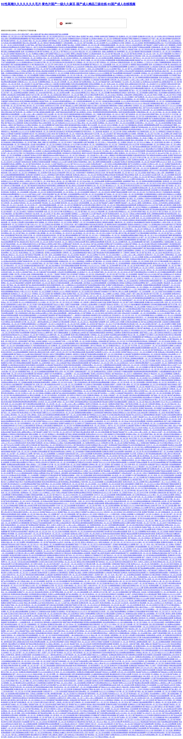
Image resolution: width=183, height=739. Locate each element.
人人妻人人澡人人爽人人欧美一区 (140, 80)
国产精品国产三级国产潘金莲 (51, 521)
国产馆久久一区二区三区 (141, 58)
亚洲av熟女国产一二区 (98, 164)
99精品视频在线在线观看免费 (126, 205)
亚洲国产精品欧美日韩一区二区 (20, 54)
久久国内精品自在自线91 (54, 103)
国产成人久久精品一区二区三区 (100, 508)
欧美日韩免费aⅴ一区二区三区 (132, 499)
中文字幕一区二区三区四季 (56, 358)
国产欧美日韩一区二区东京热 (22, 687)
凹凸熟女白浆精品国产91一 (94, 479)
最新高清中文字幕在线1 (130, 639)
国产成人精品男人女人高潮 (90, 380)
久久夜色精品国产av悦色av (80, 159)
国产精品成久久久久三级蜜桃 (67, 568)
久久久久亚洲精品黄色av (24, 62)
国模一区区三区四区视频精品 (87, 239)
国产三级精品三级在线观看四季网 (140, 702)
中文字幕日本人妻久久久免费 (118, 291)
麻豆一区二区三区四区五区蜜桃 (102, 58)
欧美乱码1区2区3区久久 (134, 185)
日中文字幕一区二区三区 (41, 536)
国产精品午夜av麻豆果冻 (81, 432)
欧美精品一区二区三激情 (21, 99)
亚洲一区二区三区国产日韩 (31, 304)
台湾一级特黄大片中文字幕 (98, 592)
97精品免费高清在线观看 (98, 441)
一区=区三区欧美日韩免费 (15, 45)
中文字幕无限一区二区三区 (87, 339)
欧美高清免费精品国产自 (20, 538)
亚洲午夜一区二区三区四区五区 (165, 231)
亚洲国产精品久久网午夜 (76, 663)
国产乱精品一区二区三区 (99, 220)
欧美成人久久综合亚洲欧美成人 (79, 166)
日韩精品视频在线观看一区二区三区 (112, 45)
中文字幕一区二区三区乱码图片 (109, 255)
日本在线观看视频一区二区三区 (145, 546)
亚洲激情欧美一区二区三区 (88, 140)
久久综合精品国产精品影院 (45, 315)
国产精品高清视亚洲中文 (27, 726)
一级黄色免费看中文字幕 (111, 466)
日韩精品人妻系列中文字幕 (38, 138)
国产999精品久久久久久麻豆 (151, 337)
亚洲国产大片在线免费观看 (17, 676)
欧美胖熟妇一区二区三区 (57, 142)
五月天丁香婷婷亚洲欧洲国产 (139, 363)
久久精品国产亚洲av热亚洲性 (63, 348)
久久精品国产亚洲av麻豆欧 (88, 449)
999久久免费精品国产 (64, 244)
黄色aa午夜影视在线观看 (9, 315)
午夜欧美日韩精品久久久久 (164, 607)
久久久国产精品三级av (72, 36)
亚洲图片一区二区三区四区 (60, 49)
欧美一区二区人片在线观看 (17, 218)
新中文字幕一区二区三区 (147, 157)
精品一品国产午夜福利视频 (70, 304)
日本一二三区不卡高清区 (140, 689)
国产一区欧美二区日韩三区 (151, 557)
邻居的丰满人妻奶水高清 (83, 134)
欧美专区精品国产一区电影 (108, 544)
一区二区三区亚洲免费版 (162, 123)
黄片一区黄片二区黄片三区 (57, 237)
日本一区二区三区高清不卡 (121, 64)
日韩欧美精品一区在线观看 (51, 639)
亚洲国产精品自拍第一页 (119, 201)
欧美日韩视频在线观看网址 (29, 101)
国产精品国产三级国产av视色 (154, 45)
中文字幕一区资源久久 (137, 454)
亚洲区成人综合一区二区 (37, 583)
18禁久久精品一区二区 (74, 698)
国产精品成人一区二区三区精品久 (56, 441)
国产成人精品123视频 (157, 49)
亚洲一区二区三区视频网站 (137, 531)
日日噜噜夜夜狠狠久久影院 (152, 194)
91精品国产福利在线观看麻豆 (154, 525)
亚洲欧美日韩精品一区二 (13, 90)
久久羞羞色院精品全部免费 (99, 674)
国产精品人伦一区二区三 (27, 330)
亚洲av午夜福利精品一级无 (82, 162)
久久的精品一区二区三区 (76, 397)
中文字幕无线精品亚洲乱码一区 (21, 564)
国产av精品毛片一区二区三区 (140, 350)
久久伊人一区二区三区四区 (111, 352)
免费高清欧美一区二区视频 (165, 60)
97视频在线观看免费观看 (92, 451)
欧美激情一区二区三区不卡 (154, 406)
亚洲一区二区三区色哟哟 (97, 41)
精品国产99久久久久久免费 (113, 430)
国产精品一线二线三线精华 (16, 285)
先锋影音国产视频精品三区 (109, 36)
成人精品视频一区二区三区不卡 (127, 157)
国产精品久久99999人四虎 (157, 177)
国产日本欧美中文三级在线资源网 (27, 300)
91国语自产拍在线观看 (35, 211)
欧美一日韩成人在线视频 (124, 514)
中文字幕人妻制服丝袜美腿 (52, 693)
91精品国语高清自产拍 (140, 155)
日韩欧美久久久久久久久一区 (74, 229)
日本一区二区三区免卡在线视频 (59, 531)
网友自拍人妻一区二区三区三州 (121, 419)
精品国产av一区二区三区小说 (145, 60)
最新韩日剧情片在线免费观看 (117, 224)
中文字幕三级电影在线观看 (41, 112)
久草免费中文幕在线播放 (25, 222)
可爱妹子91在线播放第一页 (103, 389)
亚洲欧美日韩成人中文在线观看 (127, 188)
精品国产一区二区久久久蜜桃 (131, 203)
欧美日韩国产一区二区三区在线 (50, 579)
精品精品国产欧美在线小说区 (150, 722)
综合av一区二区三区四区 (70, 255)
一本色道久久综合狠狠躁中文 (15, 518)
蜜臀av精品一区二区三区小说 (114, 516)
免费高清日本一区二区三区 (102, 90)
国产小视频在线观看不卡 (119, 209)
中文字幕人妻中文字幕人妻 (120, 233)
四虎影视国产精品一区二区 (69, 711)
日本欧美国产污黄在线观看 (54, 458)
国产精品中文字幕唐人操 (73, 456)
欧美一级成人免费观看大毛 (107, 51)
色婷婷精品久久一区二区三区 (91, 151)
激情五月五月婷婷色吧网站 (133, 397)
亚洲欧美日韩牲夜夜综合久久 (167, 490)
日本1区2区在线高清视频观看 (27, 562)
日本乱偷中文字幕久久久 (48, 529)
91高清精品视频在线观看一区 (74, 443)
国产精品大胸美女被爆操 (66, 90)
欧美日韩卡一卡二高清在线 (93, 131)
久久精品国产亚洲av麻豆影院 (139, 209)
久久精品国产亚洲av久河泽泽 (32, 155)
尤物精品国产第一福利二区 (123, 58)
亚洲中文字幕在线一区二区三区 (97, 404)
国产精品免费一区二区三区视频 (40, 149)
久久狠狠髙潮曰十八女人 (11, 71)
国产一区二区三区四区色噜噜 (76, 415)
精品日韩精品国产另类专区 (39, 354)
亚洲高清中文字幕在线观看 (79, 345)
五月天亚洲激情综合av (146, 399)
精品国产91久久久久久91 (137, 356)
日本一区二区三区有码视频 (63, 201)
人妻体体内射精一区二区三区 (57, 696)
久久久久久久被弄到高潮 (111, 56)
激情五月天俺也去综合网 (76, 242)
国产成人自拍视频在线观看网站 (154, 121)
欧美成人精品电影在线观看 (45, 71)
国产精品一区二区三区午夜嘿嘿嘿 (52, 183)
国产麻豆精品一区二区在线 (102, 261)
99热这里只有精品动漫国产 (159, 244)
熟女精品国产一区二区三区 (81, 659)
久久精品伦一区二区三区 (160, 514)
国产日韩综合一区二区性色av (107, 62)
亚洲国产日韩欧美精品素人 (115, 285)
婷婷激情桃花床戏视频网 (143, 298)
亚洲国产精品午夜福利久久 (92, 473)
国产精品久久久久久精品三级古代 (110, 687)
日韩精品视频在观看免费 (141, 190)
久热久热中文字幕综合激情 (12, 512)
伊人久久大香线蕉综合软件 (28, 302)
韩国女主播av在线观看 (100, 728)
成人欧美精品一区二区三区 (82, 233)
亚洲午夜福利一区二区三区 (41, 283)
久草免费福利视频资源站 (119, 149)
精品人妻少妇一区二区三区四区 (68, 449)
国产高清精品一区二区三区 (150, 311)
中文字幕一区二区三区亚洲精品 (55, 257)
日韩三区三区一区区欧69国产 (76, 172)
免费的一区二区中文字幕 (79, 601)
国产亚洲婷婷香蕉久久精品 (12, 304)
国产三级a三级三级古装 (141, 294)
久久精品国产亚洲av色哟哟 (117, 477)
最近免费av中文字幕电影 (154, 149)
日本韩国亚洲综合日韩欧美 (18, 56)
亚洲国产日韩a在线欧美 (90, 670)
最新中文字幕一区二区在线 (156, 438)
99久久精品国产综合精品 (26, 633)
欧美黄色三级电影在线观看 (170, 203)
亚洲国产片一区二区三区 (25, 592)
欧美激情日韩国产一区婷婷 (56, 278)
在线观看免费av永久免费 (83, 227)
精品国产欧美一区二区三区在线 (105, 218)
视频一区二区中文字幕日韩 (164, 521)
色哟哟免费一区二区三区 (40, 246)
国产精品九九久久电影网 (54, 317)
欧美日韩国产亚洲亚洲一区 (36, 443)
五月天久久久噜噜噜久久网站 (171, 386)
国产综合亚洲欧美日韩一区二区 (161, 330)
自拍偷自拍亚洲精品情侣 (99, 166)
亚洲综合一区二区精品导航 (81, 58)
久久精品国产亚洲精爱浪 (131, 354)
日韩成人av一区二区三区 (62, 549)
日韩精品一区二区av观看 (169, 257)
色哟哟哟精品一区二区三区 (82, 391)
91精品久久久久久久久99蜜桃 (99, 73)
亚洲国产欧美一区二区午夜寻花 (127, 408)
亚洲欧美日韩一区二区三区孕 (89, 603)
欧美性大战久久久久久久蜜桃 (21, 246)
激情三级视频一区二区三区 (164, 317)
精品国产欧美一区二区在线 (48, 101)
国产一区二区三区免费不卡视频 (165, 324)
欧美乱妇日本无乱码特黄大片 (65, 62)
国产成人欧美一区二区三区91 (152, 252)
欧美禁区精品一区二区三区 (103, 523)
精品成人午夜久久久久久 (84, 147)
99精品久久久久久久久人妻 (129, 183)
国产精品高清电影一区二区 (12, 244)
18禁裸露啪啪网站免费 (151, 125)
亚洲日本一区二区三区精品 (49, 281)
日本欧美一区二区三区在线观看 (120, 326)
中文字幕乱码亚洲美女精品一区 (90, 428)
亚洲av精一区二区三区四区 (151, 86)
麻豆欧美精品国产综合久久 (118, 227)
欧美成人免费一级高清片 (169, 198)
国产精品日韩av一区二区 (46, 445)
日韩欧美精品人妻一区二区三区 (147, 112)
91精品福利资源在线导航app (18, 566)
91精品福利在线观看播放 (150, 637)
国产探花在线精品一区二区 (156, 728)
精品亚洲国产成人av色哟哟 (147, 289)
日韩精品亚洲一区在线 (27, 144)
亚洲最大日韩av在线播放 (47, 75)
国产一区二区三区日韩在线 (70, 289)
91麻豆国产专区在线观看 (48, 272)
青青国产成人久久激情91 (77, 704)
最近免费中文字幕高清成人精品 (14, 287)
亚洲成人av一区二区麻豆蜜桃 (153, 229)
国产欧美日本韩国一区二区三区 (141, 54)
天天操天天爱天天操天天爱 (87, 71)
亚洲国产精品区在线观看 (94, 108)
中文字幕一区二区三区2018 (124, 339)
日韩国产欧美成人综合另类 (158, 479)
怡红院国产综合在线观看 (117, 728)
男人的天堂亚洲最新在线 (136, 445)
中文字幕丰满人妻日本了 (154, 192)
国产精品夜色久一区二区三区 (71, 151)
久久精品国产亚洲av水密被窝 (98, 246)
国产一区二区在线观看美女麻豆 (50, 60)
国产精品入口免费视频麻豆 (114, 103)
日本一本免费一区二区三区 (110, 709)
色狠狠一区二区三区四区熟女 (16, 77)
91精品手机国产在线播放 (83, 259)
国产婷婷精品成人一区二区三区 (162, 350)
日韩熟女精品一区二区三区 (10, 324)
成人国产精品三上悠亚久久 (42, 84)
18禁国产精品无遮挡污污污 (130, 237)
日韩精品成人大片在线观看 (51, 179)
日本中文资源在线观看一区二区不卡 (35, 118)
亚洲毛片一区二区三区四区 (63, 222)
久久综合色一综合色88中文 (130, 603)
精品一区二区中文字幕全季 (38, 56)
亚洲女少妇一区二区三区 (130, 365)
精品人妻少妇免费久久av (32, 603)
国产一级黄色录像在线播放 (169, 637)
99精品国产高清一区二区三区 (80, 642)
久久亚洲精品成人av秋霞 (77, 332)
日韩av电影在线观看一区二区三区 (71, 618)
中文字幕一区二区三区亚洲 (95, 121)
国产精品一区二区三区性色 (36, 447)
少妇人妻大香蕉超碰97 (156, 624)
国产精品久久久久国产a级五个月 (154, 706)
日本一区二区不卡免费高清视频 (131, 590)
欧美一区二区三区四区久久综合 (37, 503)
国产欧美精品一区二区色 (107, 449)
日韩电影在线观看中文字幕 (121, 159)
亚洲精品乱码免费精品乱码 (10, 47)
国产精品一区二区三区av (30, 529)
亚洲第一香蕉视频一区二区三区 (142, 134)
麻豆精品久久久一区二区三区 (115, 185)
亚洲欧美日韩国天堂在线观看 (68, 311)
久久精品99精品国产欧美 (25, 438)
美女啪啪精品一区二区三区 (79, 41)
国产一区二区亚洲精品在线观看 (17, 92)
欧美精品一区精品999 (124, 95)
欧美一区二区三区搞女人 (98, 425)
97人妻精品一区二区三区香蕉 (139, 201)
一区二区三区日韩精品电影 (153, 358)
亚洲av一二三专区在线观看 (104, 47)
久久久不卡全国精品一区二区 (88, 568)
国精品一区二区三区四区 (38, 237)
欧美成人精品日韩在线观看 (164, 319)
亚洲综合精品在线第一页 (62, 218)
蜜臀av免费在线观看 (99, 391)
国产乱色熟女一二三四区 (106, 393)
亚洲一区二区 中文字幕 (138, 488)
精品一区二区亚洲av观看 (95, 181)
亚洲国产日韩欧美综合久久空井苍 (115, 735)
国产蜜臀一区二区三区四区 (81, 341)
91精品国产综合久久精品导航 (158, 464)
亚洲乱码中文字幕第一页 (57, 118)
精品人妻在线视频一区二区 (140, 140)
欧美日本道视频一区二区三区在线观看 (40, 218)
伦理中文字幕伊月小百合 (78, 395)
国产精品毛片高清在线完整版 (108, 77)
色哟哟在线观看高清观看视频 (148, 77)
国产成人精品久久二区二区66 (86, 514)
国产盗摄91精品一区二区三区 (80, 207)
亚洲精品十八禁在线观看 (56, 434)
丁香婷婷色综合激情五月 (19, 698)
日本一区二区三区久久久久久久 (127, 542)
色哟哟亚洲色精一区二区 (96, 376)
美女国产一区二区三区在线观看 (45, 570)
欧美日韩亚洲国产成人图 (51, 194)
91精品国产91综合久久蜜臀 (39, 332)
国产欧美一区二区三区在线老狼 (36, 73)
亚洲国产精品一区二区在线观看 (128, 726)
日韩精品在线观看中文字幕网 (48, 399)
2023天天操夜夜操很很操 (72, 114)
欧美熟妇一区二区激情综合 (28, 110)
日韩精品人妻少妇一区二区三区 (146, 652)
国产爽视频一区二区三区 (91, 313)
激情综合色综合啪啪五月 (156, 326)
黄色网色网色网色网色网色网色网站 (105, 112)
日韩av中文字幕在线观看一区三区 (15, 185)
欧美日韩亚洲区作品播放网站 (116, 198)
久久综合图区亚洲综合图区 (113, 482)
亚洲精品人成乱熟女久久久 (30, 469)
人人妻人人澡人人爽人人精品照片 (32, 114)
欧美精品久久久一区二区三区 (118, 693)
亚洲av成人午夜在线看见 (166, 352)
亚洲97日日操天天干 (162, 105)
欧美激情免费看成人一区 (66, 101)
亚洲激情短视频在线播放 (83, 412)
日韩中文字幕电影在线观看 (28, 356)
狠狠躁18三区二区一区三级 (89, 518)
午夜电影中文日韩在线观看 (66, 147)
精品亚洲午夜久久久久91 (171, 252)
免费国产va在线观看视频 (164, 497)
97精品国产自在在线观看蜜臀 (159, 696)
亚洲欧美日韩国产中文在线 (34, 196)
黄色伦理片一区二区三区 (42, 170)
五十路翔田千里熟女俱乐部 (167, 84)
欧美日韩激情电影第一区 (155, 246)
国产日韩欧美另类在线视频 (106, 715)
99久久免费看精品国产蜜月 (61, 326)
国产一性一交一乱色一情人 (145, 544)
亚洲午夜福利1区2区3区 (40, 129)
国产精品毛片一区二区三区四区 (130, 86)
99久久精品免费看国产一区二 (155, 482)
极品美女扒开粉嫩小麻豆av (51, 231)
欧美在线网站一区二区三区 (103, 501)
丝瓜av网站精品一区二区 (24, 198)
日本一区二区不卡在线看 (74, 99)
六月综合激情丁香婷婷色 (70, 408)
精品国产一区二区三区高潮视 (48, 339)
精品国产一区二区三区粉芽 (145, 700)
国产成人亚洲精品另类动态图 (151, 322)
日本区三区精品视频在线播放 (117, 164)
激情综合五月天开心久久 (107, 127)
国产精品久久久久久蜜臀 (134, 121)
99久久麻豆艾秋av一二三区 (144, 607)
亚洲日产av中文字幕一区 (34, 95)
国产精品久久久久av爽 (21, 354)
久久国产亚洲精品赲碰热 (11, 361)
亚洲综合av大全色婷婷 (150, 82)
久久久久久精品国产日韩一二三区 (59, 341)
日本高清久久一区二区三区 (31, 259)
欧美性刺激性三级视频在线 (56, 185)
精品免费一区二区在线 (105, 211)
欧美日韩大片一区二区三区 (150, 369)
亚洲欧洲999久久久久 (92, 443)
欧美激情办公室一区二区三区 (95, 185)
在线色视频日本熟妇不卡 (24, 345)
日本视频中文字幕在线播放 (99, 49)
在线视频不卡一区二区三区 (159, 540)
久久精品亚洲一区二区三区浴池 (17, 583)
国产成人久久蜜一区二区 (124, 449)
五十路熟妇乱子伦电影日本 (165, 131)
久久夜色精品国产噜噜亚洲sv (107, 105)
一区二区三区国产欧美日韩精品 (74, 108)
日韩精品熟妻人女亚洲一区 (171, 278)
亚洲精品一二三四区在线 (79, 214)
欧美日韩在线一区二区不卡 (13, 607)
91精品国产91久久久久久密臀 (125, 179)
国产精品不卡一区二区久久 (61, 495)
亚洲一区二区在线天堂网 (125, 685)
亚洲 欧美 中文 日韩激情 (37, 566)
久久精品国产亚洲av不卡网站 (136, 425)
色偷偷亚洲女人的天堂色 (112, 257)
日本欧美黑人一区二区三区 (144, 123)
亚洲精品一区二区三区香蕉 (50, 657)
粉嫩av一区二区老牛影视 (156, 138)
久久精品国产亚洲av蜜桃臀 (100, 80)
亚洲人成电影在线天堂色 (133, 84)
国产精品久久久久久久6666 (130, 505)
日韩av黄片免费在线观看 (95, 503)
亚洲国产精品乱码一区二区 (116, 302)
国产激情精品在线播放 (66, 475)
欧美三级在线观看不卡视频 (126, 127)
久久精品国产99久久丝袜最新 (169, 456)
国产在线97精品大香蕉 (60, 125)
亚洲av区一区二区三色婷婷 (118, 246)
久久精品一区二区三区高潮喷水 (31, 490)
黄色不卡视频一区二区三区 (90, 60)
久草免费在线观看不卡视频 (121, 276)
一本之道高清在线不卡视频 (25, 369)
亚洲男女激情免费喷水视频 (23, 549)
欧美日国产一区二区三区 (32, 534)
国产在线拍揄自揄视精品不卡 (21, 64)
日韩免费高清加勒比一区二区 (35, 542)
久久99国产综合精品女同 (89, 458)
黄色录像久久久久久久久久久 (90, 265)
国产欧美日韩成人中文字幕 (26, 412)
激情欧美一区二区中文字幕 (30, 361)
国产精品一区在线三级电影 (38, 341)
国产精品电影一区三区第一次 (146, 239)
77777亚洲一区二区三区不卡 (147, 153)
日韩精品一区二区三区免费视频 (145, 250)
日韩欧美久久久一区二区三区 (27, 82)
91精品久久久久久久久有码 (171, 594)
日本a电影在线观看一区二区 (58, 590)
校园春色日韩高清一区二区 (131, 460)
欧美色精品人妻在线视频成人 (71, 482)
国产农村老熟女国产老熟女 (137, 227)
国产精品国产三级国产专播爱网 (122, 190)
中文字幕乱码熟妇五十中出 (14, 358)
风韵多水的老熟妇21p (150, 410)
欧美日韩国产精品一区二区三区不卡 (158, 114)
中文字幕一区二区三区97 (157, 523)
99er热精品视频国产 (107, 179)
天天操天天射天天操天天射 (47, 562)
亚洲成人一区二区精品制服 (113, 706)
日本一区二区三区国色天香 (144, 324)
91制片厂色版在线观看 (120, 90)
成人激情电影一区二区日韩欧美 (81, 583)
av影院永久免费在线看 (142, 458)
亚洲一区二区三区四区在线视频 (11, 309)
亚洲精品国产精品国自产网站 (122, 38)
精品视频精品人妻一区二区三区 (128, 436)
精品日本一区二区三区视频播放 (161, 374)
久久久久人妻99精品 (47, 175)
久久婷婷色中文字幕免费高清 (58, 572)
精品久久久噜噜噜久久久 (158, 315)
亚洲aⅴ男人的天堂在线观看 (69, 486)
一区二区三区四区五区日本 (151, 626)
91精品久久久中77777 (154, 307)
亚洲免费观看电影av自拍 (107, 685)
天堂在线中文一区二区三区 (161, 51)
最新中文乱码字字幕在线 (90, 153)
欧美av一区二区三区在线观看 (79, 192)
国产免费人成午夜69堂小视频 (166, 205)
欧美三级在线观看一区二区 (26, 268)
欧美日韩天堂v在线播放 (81, 64)
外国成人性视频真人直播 (47, 393)
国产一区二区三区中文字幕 (12, 153)
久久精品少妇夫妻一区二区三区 (17, 572)
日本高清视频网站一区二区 (163, 719)
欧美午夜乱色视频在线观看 (80, 335)
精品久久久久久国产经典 (130, 681)
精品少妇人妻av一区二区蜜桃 (66, 319)
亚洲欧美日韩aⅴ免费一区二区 (58, 624)
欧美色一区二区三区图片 (164, 361)
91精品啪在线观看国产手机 (118, 629)
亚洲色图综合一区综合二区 (112, 108)
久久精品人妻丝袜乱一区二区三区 (14, 415)
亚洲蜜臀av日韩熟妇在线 (164, 110)
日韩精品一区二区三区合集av (68, 127)
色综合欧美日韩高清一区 (97, 224)
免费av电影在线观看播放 (106, 298)
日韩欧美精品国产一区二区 (84, 371)
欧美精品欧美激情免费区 (41, 382)
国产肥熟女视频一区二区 (60, 592)
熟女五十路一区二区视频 (136, 335)
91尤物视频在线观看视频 (45, 371)
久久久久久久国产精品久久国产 (31, 194)
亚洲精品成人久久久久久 (69, 510)
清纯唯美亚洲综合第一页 (156, 510)
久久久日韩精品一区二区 (112, 527)
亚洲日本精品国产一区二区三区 (31, 408)
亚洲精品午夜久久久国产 (169, 365)
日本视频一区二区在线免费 (154, 166)
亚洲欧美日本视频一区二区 (46, 715)
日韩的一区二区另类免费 (109, 265)
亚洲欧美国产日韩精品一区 (93, 257)
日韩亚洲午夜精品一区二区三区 (156, 382)
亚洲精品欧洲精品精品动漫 (72, 717)
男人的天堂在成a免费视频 (157, 462)
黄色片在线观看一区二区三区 (40, 395)
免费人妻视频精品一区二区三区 (118, 441)
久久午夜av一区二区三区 (102, 469)
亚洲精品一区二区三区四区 (49, 140)
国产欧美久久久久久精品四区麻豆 (66, 71)
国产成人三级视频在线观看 (124, 670)
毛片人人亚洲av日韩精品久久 (109, 183)
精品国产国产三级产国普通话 (111, 82)
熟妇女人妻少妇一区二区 (59, 181)
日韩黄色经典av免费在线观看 (149, 281)
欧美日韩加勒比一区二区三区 (110, 603)
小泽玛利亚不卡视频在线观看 (150, 365)
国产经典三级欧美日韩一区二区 (17, 430)
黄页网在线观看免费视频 (103, 75)
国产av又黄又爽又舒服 (87, 205)
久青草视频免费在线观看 (116, 525)
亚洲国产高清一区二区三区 (54, 588)
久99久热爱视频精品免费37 (42, 198)
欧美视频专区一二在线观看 (62, 374)
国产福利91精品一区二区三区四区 (96, 693)
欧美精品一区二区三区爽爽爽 (41, 125)
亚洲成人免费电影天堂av (41, 473)
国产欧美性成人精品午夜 (160, 71)
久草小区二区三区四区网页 (126, 672)
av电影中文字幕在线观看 (60, 322)
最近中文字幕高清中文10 (9, 678)
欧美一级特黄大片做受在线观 (21, 655)
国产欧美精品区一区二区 (73, 183)
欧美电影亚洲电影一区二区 (159, 296)
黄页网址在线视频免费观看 (126, 239)
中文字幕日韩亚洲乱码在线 (116, 415)
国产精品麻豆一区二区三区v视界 (17, 378)
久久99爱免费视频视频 (14, 140)
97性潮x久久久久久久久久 (133, 103)
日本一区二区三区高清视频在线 (103, 497)
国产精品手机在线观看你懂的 (31, 36)
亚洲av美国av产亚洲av (155, 220)
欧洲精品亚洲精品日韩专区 (15, 73)
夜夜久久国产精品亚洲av (96, 252)
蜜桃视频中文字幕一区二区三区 (52, 585)
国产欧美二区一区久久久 (94, 722)
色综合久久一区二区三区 (145, 521)
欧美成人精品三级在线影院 (77, 477)
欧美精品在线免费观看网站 (10, 194)
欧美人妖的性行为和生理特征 (131, 579)
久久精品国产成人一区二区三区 (56, 477)
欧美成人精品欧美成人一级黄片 (112, 428)
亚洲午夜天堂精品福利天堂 (145, 471)
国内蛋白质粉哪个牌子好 (65, 607)
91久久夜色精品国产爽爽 (168, 125)
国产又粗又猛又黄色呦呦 (54, 605)
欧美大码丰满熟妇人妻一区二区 (168, 188)
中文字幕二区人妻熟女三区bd (61, 149)
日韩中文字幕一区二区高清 (32, 235)
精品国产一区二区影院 (66, 190)
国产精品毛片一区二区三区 (14, 157)
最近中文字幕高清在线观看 (60, 283)
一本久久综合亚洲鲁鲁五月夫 (80, 92)
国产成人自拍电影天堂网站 (100, 244)
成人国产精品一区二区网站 (149, 681)
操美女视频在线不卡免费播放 (16, 166)
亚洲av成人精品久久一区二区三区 (84, 175)
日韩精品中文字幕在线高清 (49, 475)
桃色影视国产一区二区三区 (96, 116)
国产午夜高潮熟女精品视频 (21, 129)
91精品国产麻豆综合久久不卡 (55, 456)
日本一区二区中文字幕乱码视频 (168, 466)
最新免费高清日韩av (65, 609)
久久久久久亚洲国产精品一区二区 (115, 69)
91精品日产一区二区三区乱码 (100, 192)
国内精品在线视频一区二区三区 (138, 162)
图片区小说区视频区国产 (14, 384)
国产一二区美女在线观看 (154, 283)
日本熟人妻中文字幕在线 (165, 36)
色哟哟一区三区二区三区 (115, 248)
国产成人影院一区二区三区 (118, 166)
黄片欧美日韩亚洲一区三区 (70, 157)
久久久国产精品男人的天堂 (98, 214)
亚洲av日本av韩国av (31, 123)
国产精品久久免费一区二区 (38, 650)
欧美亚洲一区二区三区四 (68, 657)
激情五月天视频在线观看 (126, 668)
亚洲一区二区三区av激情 (39, 350)
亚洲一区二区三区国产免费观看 (77, 464)
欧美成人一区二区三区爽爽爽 (43, 546)
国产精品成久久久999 (70, 105)
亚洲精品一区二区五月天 (106, 123)
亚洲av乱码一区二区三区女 (119, 702)
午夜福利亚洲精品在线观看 (111, 101)
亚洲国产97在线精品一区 (138, 441)
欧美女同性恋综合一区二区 (92, 56)
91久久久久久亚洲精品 (72, 646)
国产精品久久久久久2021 (69, 51)
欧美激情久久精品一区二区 (25, 326)
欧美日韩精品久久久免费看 (172, 194)
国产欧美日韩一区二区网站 (22, 112)
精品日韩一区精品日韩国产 (131, 687)
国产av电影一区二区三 (139, 326)
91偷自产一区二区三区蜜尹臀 (81, 129)
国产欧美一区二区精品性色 (71, 380)
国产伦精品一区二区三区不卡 (114, 194)
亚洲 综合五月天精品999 (56, 172)
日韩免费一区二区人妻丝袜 (69, 82)
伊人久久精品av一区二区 (26, 335)
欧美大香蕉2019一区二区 (140, 296)
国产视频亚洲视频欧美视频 (121, 570)
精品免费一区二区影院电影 (41, 363)
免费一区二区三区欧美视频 (100, 432)
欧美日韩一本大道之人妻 (62, 209)
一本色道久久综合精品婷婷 (103, 97)
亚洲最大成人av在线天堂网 (154, 302)
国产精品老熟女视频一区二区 (48, 713)
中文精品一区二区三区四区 (140, 261)
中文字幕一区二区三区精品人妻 (144, 419)
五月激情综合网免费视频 (119, 129)
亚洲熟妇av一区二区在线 (29, 492)
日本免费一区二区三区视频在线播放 (95, 629)
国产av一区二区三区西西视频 (39, 378)
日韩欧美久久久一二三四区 (143, 339)
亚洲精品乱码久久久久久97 (146, 205)
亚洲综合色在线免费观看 (127, 471)
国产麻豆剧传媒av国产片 (85, 678)
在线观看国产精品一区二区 (36, 69)
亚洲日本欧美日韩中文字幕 (132, 637)
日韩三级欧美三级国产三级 (57, 735)
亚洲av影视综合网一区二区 (123, 501)
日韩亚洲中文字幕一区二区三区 (111, 443)
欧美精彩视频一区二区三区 (43, 391)
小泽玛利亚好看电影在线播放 (161, 159)
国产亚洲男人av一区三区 (139, 268)
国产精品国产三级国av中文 (108, 281)
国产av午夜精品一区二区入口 (160, 140)
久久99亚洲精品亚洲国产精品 (135, 309)
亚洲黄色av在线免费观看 (113, 181)
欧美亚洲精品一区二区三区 (66, 75)
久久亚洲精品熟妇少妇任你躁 (159, 224)
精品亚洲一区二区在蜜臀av (81, 220)
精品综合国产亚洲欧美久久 (15, 229)
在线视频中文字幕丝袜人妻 (50, 361)
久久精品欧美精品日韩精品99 (167, 423)
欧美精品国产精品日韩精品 (36, 77)
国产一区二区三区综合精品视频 (87, 281)
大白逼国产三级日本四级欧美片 (161, 620)
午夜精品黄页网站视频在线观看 (76, 88)
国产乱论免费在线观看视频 (55, 69)
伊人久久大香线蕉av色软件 (94, 516)
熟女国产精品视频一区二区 (118, 172)
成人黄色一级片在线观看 (62, 214)
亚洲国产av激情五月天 (66, 423)
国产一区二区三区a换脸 (87, 596)
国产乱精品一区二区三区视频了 (123, 97)
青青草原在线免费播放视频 (101, 276)
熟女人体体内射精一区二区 (48, 123)
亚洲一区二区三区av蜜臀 (142, 529)
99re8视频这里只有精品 (92, 709)
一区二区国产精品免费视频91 (23, 49)
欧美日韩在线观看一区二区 (35, 717)
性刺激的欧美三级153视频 (109, 231)
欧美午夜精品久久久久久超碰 (98, 406)
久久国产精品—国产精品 (33, 45)
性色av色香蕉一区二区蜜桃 (51, 45)
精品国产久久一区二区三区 (148, 417)
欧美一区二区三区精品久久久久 (34, 700)
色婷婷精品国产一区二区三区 (132, 300)
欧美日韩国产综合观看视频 (20, 332)
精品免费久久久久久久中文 (20, 131)
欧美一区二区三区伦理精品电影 (127, 399)
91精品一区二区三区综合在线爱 (153, 428)
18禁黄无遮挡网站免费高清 (17, 328)
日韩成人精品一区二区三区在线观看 (32, 581)
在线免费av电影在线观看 (118, 538)
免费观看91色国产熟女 (100, 227)
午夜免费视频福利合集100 (168, 371)
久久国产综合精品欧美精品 (159, 678)
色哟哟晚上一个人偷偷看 (18, 588)
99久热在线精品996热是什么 (19, 395)
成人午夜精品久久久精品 (121, 75)
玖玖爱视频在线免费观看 (81, 425)
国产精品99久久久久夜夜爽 (25, 201)
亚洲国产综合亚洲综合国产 (82, 497)
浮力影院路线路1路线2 (44, 268)
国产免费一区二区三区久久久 (118, 601)
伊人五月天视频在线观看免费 (164, 272)
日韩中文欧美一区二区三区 (63, 64)
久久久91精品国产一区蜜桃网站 (22, 159)
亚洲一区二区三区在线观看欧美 (157, 389)
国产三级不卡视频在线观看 (135, 302)
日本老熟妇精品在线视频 (71, 77)
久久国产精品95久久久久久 (60, 164)
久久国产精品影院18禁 (109, 328)
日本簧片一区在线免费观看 (103, 136)
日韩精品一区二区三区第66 (150, 73)
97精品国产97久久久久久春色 (101, 546)
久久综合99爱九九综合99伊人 (158, 227)
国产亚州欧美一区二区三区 (163, 367)
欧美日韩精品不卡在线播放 (80, 80)
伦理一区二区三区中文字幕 (53, 211)
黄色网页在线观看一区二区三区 (135, 270)
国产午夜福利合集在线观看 (159, 75)
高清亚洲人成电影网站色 (32, 179)
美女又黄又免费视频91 (103, 570)
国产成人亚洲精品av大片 (38, 99)
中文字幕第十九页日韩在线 (154, 335)
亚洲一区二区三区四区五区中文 (53, 36)
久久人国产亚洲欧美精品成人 (105, 367)
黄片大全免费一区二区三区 (53, 114)
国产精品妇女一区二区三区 (77, 246)
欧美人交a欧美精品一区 (116, 278)
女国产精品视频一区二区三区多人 (75, 103)
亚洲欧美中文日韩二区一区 (147, 36)
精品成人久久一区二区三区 (68, 155)
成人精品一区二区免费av (171, 142)
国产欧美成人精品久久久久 (67, 529)
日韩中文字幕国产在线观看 (32, 309)
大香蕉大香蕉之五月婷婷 (136, 391)
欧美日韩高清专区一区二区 (28, 339)
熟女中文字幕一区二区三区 (39, 242)
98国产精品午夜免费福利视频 (73, 622)
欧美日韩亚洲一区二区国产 (128, 417)
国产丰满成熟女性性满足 (157, 118)
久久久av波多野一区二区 (158, 363)
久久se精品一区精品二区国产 (121, 294)
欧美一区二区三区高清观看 (135, 382)
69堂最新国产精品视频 (54, 700)
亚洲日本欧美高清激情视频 (102, 475)
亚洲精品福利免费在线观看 (16, 464)
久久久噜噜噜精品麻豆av (53, 250)
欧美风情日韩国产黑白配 (62, 546)
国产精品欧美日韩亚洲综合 (37, 185)
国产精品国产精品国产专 (118, 432)
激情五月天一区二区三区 (70, 95)
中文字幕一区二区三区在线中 (75, 69)
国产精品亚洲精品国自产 (64, 315)
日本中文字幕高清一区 (139, 661)
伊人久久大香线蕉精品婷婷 (23, 473)
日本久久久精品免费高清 (115, 41)
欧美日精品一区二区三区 (169, 559)
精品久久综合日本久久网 (47, 607)
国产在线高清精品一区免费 (54, 479)
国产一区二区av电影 (166, 451)
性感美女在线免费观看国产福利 (101, 159)
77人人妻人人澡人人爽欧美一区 (98, 216)
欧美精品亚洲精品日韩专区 (73, 588)
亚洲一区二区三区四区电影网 (135, 151)
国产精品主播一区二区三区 (120, 54)
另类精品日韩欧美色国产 (138, 259)
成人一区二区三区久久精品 (101, 233)
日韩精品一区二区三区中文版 (87, 393)
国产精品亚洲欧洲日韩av (60, 419)
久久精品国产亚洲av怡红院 (21, 162)
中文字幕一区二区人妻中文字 (69, 369)
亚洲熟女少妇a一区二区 (44, 58)
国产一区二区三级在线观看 (79, 592)
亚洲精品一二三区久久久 (86, 47)
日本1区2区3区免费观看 (25, 374)
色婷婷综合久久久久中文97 (68, 140)
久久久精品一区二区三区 (46, 302)
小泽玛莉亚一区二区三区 (108, 436)
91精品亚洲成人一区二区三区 (61, 276)
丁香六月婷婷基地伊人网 (22, 313)
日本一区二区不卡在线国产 (36, 646)
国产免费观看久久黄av (58, 294)
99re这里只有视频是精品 (151, 103)
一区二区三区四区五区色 (163, 609)
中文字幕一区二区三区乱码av (120, 170)
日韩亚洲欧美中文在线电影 (14, 179)
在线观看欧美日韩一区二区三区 (106, 144)
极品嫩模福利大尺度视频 (66, 227)
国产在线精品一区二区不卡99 (121, 464)
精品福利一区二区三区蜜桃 (31, 527)
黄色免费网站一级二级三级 (119, 438)
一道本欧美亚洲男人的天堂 (70, 490)
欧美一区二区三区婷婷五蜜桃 (87, 319)
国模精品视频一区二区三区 (77, 676)
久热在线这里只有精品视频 (15, 95)
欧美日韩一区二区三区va (69, 203)
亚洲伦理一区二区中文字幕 (172, 181)
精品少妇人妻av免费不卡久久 (155, 402)
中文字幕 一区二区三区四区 (32, 618)
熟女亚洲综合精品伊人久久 (58, 503)
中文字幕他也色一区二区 (27, 58)
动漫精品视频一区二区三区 (130, 447)
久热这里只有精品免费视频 (164, 568)
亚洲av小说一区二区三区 (83, 728)
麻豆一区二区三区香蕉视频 (133, 194)
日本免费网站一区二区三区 (70, 179)
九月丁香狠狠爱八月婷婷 (172, 45)
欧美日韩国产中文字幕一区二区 (81, 296)
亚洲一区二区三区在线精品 (30, 248)
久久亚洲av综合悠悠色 (86, 168)
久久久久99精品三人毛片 (162, 97)
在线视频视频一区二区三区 (149, 384)
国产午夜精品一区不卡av (111, 99)
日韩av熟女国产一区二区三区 (105, 274)
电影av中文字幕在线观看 (9, 58)
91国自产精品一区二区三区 (21, 406)
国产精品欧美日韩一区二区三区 (42, 64)
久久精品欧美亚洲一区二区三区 (99, 54)
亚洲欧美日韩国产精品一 (116, 404)
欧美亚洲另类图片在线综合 (19, 555)
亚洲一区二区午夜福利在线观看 (124, 110)
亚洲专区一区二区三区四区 (18, 41)
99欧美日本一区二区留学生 (124, 222)
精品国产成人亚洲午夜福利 (100, 553)
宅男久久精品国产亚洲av (24, 419)
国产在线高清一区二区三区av (136, 114)
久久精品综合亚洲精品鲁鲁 (51, 151)
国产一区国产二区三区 (45, 652)
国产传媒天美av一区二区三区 (39, 376)
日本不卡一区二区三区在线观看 (156, 445)
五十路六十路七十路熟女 (126, 711)
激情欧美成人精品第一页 (62, 80)
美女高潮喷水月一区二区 (59, 616)
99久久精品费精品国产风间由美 (79, 263)
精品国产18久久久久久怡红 (147, 274)
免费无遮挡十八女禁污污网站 (96, 138)
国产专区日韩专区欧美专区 (161, 136)
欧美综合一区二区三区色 (27, 239)
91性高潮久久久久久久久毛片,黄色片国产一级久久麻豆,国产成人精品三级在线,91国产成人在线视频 (68, 4)
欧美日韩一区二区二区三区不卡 (113, 358)
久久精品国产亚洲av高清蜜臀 (138, 118)
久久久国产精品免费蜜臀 (11, 248)
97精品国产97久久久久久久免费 (35, 358)
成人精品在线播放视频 (55, 108)
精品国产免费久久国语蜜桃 (36, 499)
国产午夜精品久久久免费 (44, 335)
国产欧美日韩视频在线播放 (25, 598)
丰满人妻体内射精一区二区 (80, 386)
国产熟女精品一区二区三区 (12, 337)
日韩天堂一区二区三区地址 (113, 512)
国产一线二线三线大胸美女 (51, 265)
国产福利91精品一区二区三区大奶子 (60, 350)
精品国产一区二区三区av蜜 (118, 395)
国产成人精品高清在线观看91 (36, 285)
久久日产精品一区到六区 (105, 339)
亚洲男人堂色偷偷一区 (161, 339)
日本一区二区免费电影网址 (75, 287)
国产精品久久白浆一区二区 (31, 585)
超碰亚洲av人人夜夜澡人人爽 (43, 549)
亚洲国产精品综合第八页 (89, 579)
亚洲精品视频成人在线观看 (81, 553)
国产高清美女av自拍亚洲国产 (92, 466)
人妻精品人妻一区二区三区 (99, 598)
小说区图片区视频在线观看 (171, 322)
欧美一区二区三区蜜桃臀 (61, 335)
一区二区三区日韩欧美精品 (134, 525)
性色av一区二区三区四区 (9, 302)
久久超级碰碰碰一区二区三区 (115, 121)
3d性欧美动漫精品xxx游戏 (158, 155)
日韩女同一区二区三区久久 (136, 142)
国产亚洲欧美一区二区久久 (144, 97)
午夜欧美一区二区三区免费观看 (118, 350)
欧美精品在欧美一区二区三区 (118, 214)
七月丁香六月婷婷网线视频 (89, 408)
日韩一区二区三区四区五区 (119, 363)
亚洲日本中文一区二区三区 (39, 410)
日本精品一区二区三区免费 (137, 246)
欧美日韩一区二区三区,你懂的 (160, 348)
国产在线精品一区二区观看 (10, 436)
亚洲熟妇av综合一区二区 (56, 99)
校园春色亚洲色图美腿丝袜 (15, 516)
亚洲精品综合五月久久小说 (102, 492)
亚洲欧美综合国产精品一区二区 (29, 190)
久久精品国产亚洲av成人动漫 (160, 67)
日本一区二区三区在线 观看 (167, 505)
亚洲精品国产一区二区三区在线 (160, 168)
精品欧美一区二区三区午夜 (112, 131)
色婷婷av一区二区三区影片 (15, 380)
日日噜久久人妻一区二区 (155, 164)
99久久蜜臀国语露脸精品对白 (150, 447)
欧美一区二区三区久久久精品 (150, 484)
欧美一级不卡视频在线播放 (79, 224)
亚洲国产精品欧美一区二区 (39, 131)
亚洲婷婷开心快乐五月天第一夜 (97, 172)
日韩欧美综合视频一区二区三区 (95, 229)
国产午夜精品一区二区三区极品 (169, 410)
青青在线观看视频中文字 (66, 726)
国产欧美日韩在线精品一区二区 (14, 501)
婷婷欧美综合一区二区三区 (114, 410)
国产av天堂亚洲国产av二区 (51, 428)
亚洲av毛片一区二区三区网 (126, 218)
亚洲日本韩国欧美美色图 (67, 501)
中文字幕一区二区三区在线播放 (143, 609)
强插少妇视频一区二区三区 (38, 434)
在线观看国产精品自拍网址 (44, 553)
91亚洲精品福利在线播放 (123, 155)
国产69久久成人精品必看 (139, 412)
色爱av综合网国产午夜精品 (93, 447)
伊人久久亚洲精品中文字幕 (114, 43)
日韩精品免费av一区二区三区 (142, 95)
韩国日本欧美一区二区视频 (41, 620)
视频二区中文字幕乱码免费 (89, 95)
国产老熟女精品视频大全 (122, 134)
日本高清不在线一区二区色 (159, 147)
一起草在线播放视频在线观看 (147, 196)
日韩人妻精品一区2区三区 (36, 415)
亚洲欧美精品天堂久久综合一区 (89, 626)
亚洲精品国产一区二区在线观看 (139, 291)
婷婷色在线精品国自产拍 (32, 168)
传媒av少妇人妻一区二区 (149, 460)
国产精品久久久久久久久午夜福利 (57, 583)
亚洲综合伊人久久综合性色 (75, 67)
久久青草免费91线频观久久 (171, 307)
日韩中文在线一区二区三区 (109, 86)
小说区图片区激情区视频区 (61, 84)
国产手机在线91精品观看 (69, 596)
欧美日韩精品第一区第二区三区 (110, 300)
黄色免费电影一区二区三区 (45, 144)
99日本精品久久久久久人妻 (168, 108)
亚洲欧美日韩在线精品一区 (144, 657)
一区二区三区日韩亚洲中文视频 (162, 345)
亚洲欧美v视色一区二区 (144, 646)
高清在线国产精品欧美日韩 (68, 691)
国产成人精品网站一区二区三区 (76, 594)
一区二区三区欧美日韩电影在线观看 (57, 635)
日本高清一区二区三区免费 (47, 402)
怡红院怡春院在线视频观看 (89, 343)
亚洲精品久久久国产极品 (136, 704)
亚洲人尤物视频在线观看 (11, 51)
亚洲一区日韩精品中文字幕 (30, 51)
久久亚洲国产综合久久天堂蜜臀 (23, 209)
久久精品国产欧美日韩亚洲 (43, 220)
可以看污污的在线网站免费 (170, 415)
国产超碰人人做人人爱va (94, 663)
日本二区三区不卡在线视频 (17, 116)
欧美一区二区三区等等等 (48, 90)
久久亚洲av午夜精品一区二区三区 (100, 38)
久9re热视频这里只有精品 (14, 168)
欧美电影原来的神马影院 (31, 140)
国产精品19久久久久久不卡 (77, 611)
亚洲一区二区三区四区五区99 (146, 218)
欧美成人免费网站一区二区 (18, 164)
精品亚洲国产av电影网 (33, 227)
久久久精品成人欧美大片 (68, 724)
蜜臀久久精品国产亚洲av (79, 54)
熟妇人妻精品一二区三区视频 (88, 127)
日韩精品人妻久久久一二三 (47, 127)
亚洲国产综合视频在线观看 (117, 402)
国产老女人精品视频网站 (56, 56)
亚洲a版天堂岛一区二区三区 (12, 118)
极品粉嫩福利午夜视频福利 (140, 304)
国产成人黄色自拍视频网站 (69, 235)
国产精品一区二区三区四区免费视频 (33, 103)
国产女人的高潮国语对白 (136, 69)
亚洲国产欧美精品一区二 (131, 443)
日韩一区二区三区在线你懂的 (152, 56)
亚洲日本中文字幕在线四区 (99, 268)
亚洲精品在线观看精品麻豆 (147, 343)
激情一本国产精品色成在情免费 (62, 112)
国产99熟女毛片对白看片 (83, 462)
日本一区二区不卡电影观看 (161, 54)
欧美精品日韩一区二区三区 (147, 188)
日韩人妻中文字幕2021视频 (103, 147)
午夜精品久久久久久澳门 (72, 458)
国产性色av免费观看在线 (141, 147)
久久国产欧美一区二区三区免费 (57, 216)
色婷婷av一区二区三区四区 (99, 386)
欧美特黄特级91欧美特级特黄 (117, 118)
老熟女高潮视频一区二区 (97, 84)
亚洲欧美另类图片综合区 (172, 663)
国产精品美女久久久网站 (22, 125)
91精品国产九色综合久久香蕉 (110, 639)
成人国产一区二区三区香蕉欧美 (130, 605)
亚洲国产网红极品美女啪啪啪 (77, 116)
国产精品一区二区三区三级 (160, 395)
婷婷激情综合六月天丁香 (147, 596)
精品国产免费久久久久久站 (45, 412)
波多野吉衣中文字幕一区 (53, 105)
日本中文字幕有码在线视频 (28, 86)
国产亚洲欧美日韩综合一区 (118, 540)
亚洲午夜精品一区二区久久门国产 (113, 114)
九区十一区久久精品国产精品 (61, 363)
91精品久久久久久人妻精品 (166, 239)
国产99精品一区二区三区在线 (139, 244)
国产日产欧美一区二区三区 (60, 170)
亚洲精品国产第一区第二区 (33, 384)
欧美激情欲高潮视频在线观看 (55, 415)
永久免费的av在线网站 (172, 624)
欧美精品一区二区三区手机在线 (125, 490)
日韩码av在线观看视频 (152, 198)
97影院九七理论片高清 (49, 227)
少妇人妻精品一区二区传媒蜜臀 (50, 544)
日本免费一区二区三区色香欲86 (137, 624)
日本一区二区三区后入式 (121, 272)
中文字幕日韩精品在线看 (30, 90)
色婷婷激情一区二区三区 (125, 51)
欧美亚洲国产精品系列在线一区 (95, 378)
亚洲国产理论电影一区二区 (151, 512)
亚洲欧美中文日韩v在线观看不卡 (19, 298)
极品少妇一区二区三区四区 (92, 99)
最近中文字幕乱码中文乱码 (54, 681)
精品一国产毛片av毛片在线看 (149, 108)
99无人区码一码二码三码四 (105, 361)
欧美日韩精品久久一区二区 (123, 211)
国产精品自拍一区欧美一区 (119, 216)
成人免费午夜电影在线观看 (54, 460)
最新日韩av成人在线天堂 (148, 505)
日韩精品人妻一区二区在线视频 (75, 121)
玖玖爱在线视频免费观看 (119, 732)
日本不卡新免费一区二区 (61, 268)
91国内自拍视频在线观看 (70, 417)
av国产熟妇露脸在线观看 (171, 56)
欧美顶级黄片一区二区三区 (50, 259)
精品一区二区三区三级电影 (38, 41)
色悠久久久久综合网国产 (34, 510)
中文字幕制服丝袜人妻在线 (133, 125)
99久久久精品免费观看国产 (111, 473)
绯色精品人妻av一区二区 (134, 434)
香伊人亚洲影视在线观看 (68, 361)
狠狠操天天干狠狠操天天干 (142, 38)
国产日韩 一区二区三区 (141, 168)
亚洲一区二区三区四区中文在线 (145, 175)
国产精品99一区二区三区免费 (75, 655)
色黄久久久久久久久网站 (105, 631)
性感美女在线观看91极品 (133, 676)
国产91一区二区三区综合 (84, 90)
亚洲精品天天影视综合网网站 (135, 283)
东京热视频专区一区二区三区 (30, 423)
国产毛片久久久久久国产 (34, 380)
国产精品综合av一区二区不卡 (122, 374)
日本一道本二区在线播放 (52, 255)
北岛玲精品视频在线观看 (158, 304)
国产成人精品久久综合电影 (116, 116)
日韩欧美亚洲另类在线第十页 (107, 71)
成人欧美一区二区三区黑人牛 (27, 205)
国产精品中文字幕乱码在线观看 (160, 551)
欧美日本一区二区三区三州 (125, 298)
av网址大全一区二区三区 (67, 678)
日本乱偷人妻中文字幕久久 (25, 386)
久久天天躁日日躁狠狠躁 (54, 121)
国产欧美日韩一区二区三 (125, 458)
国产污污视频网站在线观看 (118, 207)
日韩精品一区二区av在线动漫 (39, 92)
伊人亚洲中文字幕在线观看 (92, 384)
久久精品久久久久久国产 (30, 486)
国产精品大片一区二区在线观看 (100, 64)
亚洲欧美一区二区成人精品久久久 (43, 177)
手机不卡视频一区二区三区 (76, 138)
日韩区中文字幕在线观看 (25, 728)
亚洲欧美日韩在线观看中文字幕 (34, 121)
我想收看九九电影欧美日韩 (52, 622)
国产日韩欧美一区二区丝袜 (131, 311)
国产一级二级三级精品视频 (120, 348)
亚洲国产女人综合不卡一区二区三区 (149, 713)
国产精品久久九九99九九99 (23, 220)
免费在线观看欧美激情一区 (125, 495)
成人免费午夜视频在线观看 (102, 162)
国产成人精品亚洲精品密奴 (86, 730)
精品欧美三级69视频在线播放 (89, 231)
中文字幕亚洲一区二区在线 (75, 248)
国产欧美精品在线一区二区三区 (146, 127)
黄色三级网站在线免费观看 (52, 153)
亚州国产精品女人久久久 (129, 352)
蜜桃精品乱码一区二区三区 (62, 425)
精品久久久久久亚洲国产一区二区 (32, 458)
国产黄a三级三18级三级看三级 (128, 456)
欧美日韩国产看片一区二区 (15, 681)
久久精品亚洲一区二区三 (102, 421)
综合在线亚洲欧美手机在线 (98, 402)
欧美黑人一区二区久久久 (152, 278)
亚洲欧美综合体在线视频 (130, 332)
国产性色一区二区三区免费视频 (44, 454)
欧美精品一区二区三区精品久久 (82, 218)
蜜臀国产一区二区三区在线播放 (83, 222)
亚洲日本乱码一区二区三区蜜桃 (133, 482)
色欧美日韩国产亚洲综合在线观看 (28, 417)
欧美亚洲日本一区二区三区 (64, 412)
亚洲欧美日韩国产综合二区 (28, 626)
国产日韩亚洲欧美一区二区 (23, 702)
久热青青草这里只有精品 (69, 231)
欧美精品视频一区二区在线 (158, 585)
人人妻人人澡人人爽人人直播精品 (73, 404)
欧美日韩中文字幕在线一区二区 (109, 579)
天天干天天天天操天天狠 (159, 58)
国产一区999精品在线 (105, 140)
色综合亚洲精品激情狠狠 (27, 315)
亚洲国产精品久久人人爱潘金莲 (111, 626)
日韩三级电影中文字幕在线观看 (114, 434)
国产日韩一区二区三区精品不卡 (145, 497)
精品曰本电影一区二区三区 (114, 618)
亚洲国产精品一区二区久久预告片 (78, 294)
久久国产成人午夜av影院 (69, 603)
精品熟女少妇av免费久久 (169, 354)
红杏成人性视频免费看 (107, 60)
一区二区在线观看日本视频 (82, 683)
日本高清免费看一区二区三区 (88, 203)
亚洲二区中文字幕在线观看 (159, 261)
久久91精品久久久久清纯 (24, 609)
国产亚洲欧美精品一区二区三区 (90, 82)
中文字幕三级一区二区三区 (160, 648)
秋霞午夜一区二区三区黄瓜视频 (77, 118)
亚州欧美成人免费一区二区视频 (90, 328)
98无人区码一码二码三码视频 (89, 311)
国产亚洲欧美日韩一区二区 (65, 134)
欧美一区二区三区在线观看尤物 (66, 715)
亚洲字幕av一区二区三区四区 (46, 147)
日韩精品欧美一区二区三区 (160, 47)
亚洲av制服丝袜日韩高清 (33, 157)
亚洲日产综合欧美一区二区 (122, 147)
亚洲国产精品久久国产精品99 (91, 646)
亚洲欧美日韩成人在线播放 (62, 488)
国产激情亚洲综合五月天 (88, 77)
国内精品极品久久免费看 (126, 544)
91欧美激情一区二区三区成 (65, 469)
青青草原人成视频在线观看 (137, 469)
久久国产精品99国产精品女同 (18, 670)
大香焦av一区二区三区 (117, 382)
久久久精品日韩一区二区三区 (129, 423)
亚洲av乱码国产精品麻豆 (21, 237)
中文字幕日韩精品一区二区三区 (36, 270)
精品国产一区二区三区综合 (58, 38)
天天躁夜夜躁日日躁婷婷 (44, 683)
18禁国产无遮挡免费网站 (125, 250)
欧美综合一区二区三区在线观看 (30, 203)
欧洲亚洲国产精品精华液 (113, 637)
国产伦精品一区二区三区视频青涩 (164, 80)
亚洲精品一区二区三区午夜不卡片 (55, 188)
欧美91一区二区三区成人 (107, 95)
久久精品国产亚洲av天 (119, 162)
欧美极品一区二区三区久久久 (11, 36)
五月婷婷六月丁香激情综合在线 (138, 67)
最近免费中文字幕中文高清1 (47, 626)
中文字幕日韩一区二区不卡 (75, 307)
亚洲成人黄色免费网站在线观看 (45, 728)
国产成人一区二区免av (8, 412)
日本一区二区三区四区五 (155, 259)
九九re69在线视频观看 (54, 77)
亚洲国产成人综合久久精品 (35, 479)
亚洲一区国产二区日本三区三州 (82, 136)
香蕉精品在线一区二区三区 (110, 605)
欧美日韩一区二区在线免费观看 (119, 263)
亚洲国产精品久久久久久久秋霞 (59, 54)
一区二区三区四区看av (32, 668)
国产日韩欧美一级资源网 (34, 188)
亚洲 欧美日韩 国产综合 (115, 698)
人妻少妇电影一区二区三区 (35, 456)
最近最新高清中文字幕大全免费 (120, 674)
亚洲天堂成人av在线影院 (67, 281)
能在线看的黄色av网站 (84, 529)
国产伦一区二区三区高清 (116, 425)
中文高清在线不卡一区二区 (67, 339)
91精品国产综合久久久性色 (133, 428)
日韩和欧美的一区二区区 (156, 412)
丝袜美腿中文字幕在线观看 (160, 190)
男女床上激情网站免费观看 (134, 358)
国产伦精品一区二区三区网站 (18, 704)
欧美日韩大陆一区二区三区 (119, 356)
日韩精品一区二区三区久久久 (86, 62)
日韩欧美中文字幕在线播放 (133, 410)
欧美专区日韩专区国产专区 (70, 499)
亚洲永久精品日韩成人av (28, 389)
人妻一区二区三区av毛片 (132, 41)
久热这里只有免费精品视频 (66, 272)
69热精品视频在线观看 (170, 566)
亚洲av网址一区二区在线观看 (88, 691)
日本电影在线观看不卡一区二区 (158, 592)
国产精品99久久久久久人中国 (170, 676)
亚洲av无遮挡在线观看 (49, 311)
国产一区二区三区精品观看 (66, 514)
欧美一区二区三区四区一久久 (91, 484)
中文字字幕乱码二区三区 (124, 536)
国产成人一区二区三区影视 (138, 90)
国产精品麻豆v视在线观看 (140, 683)
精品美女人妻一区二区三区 (95, 397)
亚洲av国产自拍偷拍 (33, 175)
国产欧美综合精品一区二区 (35, 257)
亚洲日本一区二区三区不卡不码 (150, 183)
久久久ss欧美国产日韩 (69, 648)
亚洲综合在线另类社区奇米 (79, 73)
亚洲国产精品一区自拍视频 (157, 92)
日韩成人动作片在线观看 (62, 421)
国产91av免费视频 (116, 73)
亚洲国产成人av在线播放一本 (129, 518)
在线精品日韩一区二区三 (67, 261)
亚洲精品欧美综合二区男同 (103, 371)
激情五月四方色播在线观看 (134, 88)
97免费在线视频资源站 (172, 259)
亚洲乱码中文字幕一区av (29, 127)
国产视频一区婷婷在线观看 (101, 129)
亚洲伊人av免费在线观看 (56, 594)
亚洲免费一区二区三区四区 (44, 598)
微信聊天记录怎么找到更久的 (101, 315)
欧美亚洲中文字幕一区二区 (128, 77)
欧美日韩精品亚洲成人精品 (90, 436)
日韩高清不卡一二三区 (50, 691)
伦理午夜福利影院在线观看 (80, 674)
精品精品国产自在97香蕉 (22, 348)
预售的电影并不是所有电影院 (102, 652)
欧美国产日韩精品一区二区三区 (83, 274)
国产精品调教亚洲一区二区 (44, 201)
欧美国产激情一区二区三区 (103, 272)
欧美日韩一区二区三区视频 (114, 242)
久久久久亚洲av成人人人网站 (102, 609)
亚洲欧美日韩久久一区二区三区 (119, 345)
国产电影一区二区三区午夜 (12, 105)
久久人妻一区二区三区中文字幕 (103, 296)
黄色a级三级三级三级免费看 (168, 711)
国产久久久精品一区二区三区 (137, 177)
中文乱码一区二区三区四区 (141, 674)
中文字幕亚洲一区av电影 (96, 676)
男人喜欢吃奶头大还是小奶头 (45, 134)
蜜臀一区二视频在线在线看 (61, 674)
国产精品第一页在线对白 (72, 317)
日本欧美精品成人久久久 (136, 149)
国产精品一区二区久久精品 (63, 683)
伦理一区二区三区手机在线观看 (48, 86)
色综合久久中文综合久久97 (48, 300)
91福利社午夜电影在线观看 (158, 689)
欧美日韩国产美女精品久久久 (82, 551)
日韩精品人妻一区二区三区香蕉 (99, 464)
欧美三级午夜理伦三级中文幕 (111, 313)
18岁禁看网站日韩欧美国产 (19, 149)
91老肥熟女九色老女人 (96, 637)
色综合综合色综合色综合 (151, 590)
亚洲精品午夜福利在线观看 (137, 220)
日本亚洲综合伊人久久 (86, 737)
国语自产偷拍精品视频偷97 (53, 43)
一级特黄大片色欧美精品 (82, 315)
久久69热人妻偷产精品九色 (41, 616)
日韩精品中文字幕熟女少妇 (51, 436)
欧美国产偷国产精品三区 (59, 704)
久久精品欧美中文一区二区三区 (64, 324)
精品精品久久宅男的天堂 (13, 151)
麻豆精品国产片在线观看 (131, 73)
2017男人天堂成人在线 (22, 274)
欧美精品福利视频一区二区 (10, 144)
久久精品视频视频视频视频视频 (14, 175)
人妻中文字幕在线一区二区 (98, 345)
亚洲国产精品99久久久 (120, 389)
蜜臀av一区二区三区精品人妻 (170, 518)
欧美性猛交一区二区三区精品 (139, 693)
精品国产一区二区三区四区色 (131, 527)
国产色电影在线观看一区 (126, 646)
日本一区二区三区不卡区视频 (145, 361)
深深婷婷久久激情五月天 (57, 698)
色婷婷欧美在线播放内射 (120, 510)
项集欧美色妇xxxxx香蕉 (50, 155)
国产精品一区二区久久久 (89, 211)
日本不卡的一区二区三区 (136, 192)
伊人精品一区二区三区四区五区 (113, 151)
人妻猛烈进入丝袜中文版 (172, 300)
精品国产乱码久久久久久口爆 (133, 588)
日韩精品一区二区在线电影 (151, 287)
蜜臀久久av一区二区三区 (127, 380)
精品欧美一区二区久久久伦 (12, 585)
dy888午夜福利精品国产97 (119, 553)
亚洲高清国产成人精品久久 (121, 330)
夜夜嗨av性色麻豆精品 (159, 553)
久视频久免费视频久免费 (49, 190)
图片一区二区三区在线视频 (125, 123)
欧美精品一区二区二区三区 (66, 562)
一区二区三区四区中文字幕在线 (80, 564)
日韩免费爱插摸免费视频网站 (18, 38)
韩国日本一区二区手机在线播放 (155, 88)
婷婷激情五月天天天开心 (64, 445)
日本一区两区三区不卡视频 (115, 322)
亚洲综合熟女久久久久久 (94, 434)
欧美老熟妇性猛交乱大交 (42, 345)
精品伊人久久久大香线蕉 (62, 291)
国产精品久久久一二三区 (43, 386)
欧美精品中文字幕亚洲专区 (72, 153)
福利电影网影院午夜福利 (152, 415)
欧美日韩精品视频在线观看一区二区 (136, 555)
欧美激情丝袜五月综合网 (138, 510)
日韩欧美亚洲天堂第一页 (155, 356)
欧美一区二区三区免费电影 (121, 488)
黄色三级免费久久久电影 (120, 259)
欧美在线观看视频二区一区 (12, 460)
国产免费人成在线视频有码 (82, 609)
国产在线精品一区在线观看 (127, 196)
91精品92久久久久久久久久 (67, 123)
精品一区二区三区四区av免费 (59, 92)
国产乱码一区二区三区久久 (75, 555)
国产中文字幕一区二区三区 (121, 661)
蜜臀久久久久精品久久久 (11, 103)
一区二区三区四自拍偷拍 (51, 289)
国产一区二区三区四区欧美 (127, 521)
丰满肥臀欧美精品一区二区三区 (48, 82)
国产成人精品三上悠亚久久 (23, 181)
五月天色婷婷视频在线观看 (142, 136)
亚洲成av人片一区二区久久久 (21, 294)
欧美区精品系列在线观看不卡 (70, 86)
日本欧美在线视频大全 (132, 322)
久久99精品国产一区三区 (44, 324)
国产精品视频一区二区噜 (109, 471)
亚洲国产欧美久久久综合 (38, 466)
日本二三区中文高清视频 (83, 454)
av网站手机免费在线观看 (61, 159)
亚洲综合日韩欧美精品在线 (18, 434)
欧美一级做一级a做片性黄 (57, 637)
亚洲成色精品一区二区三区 (59, 376)
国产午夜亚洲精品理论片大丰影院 (142, 272)
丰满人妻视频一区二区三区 (45, 233)
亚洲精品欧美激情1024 (168, 473)
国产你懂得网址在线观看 (121, 140)
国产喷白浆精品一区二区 (168, 237)
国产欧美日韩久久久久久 (129, 466)
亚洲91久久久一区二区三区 (140, 564)
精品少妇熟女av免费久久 (40, 313)
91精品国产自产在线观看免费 (144, 724)
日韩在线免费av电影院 (168, 626)
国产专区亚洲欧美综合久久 (90, 86)
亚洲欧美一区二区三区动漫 (111, 484)
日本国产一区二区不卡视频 (102, 607)
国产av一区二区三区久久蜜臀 (55, 88)
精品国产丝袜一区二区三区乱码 (139, 49)
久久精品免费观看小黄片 (96, 198)
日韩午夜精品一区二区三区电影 (58, 41)
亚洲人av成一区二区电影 (115, 84)
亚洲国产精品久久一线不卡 (29, 47)
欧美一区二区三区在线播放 (166, 218)
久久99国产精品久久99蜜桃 (92, 577)
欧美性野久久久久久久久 (51, 157)
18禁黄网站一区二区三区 (118, 635)
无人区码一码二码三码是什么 (132, 82)
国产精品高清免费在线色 (172, 220)
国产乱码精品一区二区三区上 (50, 51)
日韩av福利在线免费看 (153, 151)
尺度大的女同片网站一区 (100, 177)
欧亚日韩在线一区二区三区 (135, 116)
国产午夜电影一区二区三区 (127, 486)
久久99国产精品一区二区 (96, 103)
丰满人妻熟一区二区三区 (130, 384)
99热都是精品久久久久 (18, 441)
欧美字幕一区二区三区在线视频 (92, 194)
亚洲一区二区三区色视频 (165, 175)
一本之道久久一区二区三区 (70, 521)
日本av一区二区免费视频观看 (79, 624)
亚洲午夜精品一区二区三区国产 (85, 631)
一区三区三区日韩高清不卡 (115, 307)
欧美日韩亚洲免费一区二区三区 (24, 367)
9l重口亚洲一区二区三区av (77, 181)
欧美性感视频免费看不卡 (113, 252)
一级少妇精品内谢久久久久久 (80, 635)
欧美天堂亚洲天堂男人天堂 (78, 732)
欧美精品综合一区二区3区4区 (151, 354)
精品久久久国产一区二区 (160, 432)
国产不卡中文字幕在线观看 (158, 170)
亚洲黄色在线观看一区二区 (141, 159)
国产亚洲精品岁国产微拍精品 (29, 281)
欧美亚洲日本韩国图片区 (74, 131)
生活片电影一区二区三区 (46, 319)
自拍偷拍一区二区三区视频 (76, 270)
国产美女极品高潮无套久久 (18, 307)
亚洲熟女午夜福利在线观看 (41, 162)
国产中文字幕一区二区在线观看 (126, 274)
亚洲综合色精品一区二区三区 (124, 529)
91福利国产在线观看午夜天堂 (24, 134)
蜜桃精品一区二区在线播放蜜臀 (23, 570)
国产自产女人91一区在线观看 (27, 399)
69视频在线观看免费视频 (112, 681)
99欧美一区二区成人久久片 (107, 239)
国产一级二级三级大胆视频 (161, 38)
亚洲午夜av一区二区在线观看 (138, 92)
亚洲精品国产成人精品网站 (170, 503)
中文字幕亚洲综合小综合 (42, 49)
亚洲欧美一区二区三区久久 (80, 49)
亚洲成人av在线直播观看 (53, 252)
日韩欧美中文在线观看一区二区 (168, 250)
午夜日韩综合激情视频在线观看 (139, 395)
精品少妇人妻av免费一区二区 (32, 43)
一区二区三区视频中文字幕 (148, 352)
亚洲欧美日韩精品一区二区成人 (137, 138)
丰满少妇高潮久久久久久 (167, 77)
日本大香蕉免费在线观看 (149, 650)
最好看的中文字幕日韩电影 (151, 575)
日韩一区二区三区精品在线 (52, 95)
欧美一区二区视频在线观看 (35, 343)
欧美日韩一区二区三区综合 (62, 58)
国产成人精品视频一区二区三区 (56, 676)
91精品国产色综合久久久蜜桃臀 (105, 672)
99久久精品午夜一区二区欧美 (32, 639)
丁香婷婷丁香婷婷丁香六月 (132, 252)
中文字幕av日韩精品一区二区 (90, 711)
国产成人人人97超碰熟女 (130, 559)
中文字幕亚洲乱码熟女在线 (101, 209)
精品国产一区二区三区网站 (89, 157)
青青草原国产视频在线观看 (170, 484)
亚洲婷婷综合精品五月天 (161, 715)
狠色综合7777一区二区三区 (107, 521)
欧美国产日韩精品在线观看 (141, 47)
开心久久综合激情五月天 (164, 157)
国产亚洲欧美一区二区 (148, 423)
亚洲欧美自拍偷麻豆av (20, 376)
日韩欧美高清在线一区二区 (126, 62)
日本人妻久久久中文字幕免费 (41, 601)
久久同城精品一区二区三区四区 (24, 147)
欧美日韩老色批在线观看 (72, 365)
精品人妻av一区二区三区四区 (87, 123)
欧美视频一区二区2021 (61, 224)
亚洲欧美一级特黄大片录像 (75, 354)
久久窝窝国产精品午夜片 (14, 482)
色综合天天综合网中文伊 (101, 348)
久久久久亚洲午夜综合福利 (130, 101)
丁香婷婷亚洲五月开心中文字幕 (128, 144)
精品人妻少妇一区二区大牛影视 (33, 105)
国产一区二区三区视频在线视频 (159, 642)
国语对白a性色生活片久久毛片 (119, 268)
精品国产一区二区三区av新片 (16, 211)
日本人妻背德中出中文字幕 (132, 512)
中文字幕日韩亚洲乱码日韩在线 (123, 324)
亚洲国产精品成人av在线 (141, 620)
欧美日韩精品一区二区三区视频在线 (31, 252)
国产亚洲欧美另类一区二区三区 (166, 419)
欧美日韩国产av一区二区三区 (60, 296)
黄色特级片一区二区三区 (137, 389)
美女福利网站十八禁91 (158, 222)
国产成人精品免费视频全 (56, 650)
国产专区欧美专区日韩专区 (157, 629)
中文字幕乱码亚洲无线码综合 (17, 278)
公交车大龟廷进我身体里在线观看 (169, 650)
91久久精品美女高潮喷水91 (23, 170)
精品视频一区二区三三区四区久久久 (152, 603)
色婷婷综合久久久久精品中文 (46, 367)
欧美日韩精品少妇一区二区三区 (163, 562)
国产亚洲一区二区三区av (35, 441)
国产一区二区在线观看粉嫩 (168, 281)
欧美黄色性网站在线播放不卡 (48, 356)
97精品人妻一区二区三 (8, 205)
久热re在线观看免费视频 (16, 227)
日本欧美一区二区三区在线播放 (36, 67)
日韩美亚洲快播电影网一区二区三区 (88, 101)
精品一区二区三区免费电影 (12, 527)
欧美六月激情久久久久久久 (161, 529)
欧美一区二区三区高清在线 (57, 270)
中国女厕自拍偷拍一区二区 (154, 116)
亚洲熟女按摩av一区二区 (60, 207)
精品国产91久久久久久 (153, 386)
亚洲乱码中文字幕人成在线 (50, 168)
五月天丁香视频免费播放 (131, 650)
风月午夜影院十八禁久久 (54, 709)
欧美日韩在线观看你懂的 (79, 84)
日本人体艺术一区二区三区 (17, 172)
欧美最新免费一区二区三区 (57, 722)
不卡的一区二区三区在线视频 (65, 505)
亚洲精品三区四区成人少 (63, 144)
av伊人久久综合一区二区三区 (126, 713)
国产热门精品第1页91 (21, 242)
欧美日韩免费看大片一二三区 (127, 289)
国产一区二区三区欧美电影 (113, 354)
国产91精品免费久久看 (17, 343)
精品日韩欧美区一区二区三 (36, 557)
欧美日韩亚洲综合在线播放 (67, 239)
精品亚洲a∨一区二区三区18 (20, 350)
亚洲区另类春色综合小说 (107, 399)
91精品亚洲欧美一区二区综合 (15, 525)
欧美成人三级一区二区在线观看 (106, 726)
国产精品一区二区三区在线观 (42, 497)
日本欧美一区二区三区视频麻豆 (143, 105)
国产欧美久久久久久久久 (96, 88)
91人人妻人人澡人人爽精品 (105, 155)
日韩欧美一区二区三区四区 (134, 43)
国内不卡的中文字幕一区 (71, 685)
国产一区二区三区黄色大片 (150, 237)
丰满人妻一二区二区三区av (85, 75)
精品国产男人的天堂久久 (134, 415)
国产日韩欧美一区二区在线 (169, 328)
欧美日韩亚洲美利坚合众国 (51, 482)
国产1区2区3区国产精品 (90, 183)
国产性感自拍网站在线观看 (94, 354)
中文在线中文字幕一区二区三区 (44, 62)
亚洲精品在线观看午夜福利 (37, 278)
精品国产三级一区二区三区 (20, 451)
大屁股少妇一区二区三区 (135, 402)
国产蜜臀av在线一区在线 (153, 69)
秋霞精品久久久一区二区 (55, 471)
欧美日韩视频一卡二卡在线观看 (28, 475)
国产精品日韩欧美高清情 (9, 665)
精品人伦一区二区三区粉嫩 (100, 92)
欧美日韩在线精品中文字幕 (172, 270)
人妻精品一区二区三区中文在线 (61, 382)
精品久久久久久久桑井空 (165, 652)
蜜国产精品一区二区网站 (31, 559)
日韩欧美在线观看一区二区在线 (78, 696)
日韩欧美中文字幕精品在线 (91, 559)
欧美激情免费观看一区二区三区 (166, 265)
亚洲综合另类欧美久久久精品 (138, 224)
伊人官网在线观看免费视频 (23, 551)
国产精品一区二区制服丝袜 (97, 118)
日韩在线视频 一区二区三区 (73, 43)
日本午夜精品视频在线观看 (70, 265)
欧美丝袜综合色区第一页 (115, 229)
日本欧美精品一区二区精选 (14, 121)
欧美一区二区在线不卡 (24, 84)
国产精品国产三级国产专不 (56, 307)
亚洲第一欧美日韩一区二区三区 (11, 559)
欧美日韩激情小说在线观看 (35, 365)
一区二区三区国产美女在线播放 (161, 291)
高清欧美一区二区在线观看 (19, 192)
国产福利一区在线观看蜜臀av (71, 194)
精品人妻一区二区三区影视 (100, 635)
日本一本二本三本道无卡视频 (99, 696)
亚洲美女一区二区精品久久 (20, 136)
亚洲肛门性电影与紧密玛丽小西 (30, 428)
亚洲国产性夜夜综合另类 (109, 711)
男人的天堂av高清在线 (35, 328)
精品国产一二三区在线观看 (151, 687)
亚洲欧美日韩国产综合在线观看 (94, 309)
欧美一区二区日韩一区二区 (51, 404)
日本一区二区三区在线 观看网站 (144, 549)
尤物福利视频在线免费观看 (152, 285)
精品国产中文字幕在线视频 (139, 233)
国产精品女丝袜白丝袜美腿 (69, 328)
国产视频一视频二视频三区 (39, 142)
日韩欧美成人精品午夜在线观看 (95, 67)
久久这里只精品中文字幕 (122, 47)
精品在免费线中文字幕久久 (25, 462)
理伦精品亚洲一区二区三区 (108, 486)
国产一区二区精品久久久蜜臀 (22, 454)
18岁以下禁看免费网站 (57, 354)
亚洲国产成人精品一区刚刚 (90, 36)
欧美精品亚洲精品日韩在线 (106, 175)
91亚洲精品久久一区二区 (71, 211)
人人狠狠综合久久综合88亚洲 (74, 285)
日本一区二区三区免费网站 (30, 719)
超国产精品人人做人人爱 (155, 172)
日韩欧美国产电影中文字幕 (87, 105)
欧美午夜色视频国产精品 (69, 544)
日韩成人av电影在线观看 (137, 214)
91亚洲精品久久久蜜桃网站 (83, 348)
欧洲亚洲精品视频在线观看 (125, 60)
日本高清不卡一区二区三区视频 (58, 73)
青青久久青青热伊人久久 (20, 410)
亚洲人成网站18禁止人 (25, 432)
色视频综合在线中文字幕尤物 (78, 38)
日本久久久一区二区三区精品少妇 (41, 224)
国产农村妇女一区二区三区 (116, 341)
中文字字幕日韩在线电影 (102, 190)
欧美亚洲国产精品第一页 (75, 257)
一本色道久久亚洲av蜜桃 (107, 250)
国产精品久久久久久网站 (32, 311)
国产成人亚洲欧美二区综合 (83, 97)
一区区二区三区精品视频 (94, 69)
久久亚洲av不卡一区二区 (85, 272)
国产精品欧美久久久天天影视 (142, 715)
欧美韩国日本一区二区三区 (71, 60)
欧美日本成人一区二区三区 (140, 75)
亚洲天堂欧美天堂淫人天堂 (104, 168)
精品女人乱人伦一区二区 (161, 263)
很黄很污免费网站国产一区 (10, 389)
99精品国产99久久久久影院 (145, 319)
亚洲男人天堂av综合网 (126, 71)
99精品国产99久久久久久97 (101, 661)
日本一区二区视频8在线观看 (128, 231)
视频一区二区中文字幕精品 (137, 207)
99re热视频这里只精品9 (118, 92)
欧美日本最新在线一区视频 (25, 207)
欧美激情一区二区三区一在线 (123, 644)
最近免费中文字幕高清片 (24, 214)
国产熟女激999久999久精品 (89, 179)
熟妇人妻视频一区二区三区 (116, 138)
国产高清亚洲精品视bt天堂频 (95, 285)
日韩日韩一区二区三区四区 (119, 80)
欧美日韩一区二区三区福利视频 (76, 410)
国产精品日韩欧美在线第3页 (38, 38)
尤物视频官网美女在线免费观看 (48, 724)
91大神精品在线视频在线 (141, 501)
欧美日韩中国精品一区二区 (44, 689)
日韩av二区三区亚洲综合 (70, 613)
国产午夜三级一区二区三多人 (89, 235)
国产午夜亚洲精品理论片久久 (102, 683)
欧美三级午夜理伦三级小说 (74, 650)
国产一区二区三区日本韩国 (162, 449)
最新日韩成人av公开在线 (171, 430)
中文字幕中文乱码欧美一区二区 (84, 144)
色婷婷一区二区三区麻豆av (12, 231)
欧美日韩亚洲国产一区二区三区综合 (53, 248)
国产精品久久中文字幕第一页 (165, 700)
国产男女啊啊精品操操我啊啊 (117, 67)
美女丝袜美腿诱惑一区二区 (125, 730)
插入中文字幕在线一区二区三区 (163, 298)
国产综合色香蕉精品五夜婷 (70, 579)
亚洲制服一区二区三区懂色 (43, 488)
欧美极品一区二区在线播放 (76, 237)
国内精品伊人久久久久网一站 (171, 579)
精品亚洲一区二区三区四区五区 (14, 257)
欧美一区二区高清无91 (146, 231)
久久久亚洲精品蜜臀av (157, 201)
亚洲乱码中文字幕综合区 (15, 60)
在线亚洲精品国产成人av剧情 (54, 706)
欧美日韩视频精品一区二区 (129, 99)
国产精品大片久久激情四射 (14, 123)
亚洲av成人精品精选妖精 (56, 67)
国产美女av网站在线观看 (118, 531)
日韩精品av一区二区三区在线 (171, 575)
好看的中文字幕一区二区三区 (105, 205)
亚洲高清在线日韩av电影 (19, 594)
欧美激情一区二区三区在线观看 (82, 421)
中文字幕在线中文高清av (169, 590)
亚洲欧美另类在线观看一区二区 (57, 192)
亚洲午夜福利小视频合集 (63, 175)
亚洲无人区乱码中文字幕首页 (113, 270)
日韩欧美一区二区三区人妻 (90, 45)
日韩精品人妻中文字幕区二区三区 (28, 711)
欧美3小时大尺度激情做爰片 (62, 391)
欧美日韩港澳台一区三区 (11, 393)
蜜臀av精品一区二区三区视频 (135, 307)
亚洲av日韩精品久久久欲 (121, 412)
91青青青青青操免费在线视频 (102, 644)
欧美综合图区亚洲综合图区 (114, 397)
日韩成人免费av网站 (28, 71)
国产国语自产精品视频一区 (34, 255)
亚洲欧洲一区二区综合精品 (140, 276)
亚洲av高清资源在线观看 (79, 363)
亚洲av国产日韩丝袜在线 (53, 343)
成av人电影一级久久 (67, 259)
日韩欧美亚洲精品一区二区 (20, 142)
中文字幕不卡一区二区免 (41, 181)
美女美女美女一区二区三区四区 (64, 687)
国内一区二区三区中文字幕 (26, 421)
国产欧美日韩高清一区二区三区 (39, 164)
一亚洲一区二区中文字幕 (85, 501)
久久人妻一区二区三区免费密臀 (72, 384)
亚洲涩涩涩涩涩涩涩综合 (79, 198)
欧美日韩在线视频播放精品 (48, 47)
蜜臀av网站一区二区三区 (81, 538)
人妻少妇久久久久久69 (89, 317)
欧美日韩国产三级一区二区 (145, 265)
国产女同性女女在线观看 (50, 618)
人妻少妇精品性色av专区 (51, 384)
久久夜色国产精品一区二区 (39, 263)
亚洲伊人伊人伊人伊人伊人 (144, 668)
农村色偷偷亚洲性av (81, 402)
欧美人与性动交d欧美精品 (126, 317)
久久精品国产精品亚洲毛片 (54, 365)
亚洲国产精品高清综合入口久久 (14, 456)
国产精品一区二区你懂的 (27, 233)
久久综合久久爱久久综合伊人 (51, 417)
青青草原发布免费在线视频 (35, 575)
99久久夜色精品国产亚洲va (157, 90)
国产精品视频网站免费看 (146, 568)
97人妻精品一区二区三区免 (160, 674)
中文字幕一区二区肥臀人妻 (163, 134)
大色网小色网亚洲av (31, 60)
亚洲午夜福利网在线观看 (127, 112)
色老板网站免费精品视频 (129, 235)
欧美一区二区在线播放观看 (133, 242)
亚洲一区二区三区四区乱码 (107, 317)
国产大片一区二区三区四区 (137, 172)
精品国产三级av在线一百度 (12, 618)
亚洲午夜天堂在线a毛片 (57, 131)
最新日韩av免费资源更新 (164, 639)
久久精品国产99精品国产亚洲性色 (116, 572)
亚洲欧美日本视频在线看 (145, 380)
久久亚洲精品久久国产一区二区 (114, 616)
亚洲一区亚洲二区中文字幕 (12, 737)
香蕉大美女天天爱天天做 (16, 67)
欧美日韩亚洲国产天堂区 (60, 642)
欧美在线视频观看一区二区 (44, 80)
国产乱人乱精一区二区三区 (151, 579)
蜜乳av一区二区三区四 (154, 270)
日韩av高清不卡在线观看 (133, 285)
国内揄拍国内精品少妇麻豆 (77, 125)
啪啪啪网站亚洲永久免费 (121, 523)
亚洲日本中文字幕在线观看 (105, 613)
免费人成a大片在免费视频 (59, 246)
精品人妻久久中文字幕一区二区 (138, 540)
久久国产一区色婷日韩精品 (134, 594)
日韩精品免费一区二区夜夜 (31, 151)
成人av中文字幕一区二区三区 (168, 153)
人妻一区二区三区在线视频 (94, 616)
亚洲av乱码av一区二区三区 (99, 438)
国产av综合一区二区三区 (170, 527)
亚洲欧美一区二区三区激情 (128, 36)
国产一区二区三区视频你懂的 (118, 592)
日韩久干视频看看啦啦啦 (162, 62)
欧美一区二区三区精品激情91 (66, 672)
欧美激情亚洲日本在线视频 (72, 670)
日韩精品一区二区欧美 (80, 302)
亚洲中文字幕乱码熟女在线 (141, 581)
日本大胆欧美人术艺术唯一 (97, 601)
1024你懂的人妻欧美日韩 (157, 492)
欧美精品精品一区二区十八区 (145, 179)
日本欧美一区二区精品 (11, 203)
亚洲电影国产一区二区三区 (151, 41)
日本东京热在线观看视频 (84, 389)
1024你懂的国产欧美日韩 (13, 235)
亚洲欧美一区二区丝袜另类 (60, 345)
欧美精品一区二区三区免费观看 (27, 75)
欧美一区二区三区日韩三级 (29, 577)
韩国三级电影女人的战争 (91, 588)
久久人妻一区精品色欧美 (101, 620)
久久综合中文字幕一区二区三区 (17, 317)
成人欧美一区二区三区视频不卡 (42, 291)
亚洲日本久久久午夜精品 (86, 367)
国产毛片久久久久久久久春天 (80, 164)
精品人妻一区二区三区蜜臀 (15, 542)
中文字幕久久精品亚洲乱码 (61, 523)
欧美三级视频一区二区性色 (37, 108)
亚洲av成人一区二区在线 (86, 155)
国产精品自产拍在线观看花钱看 (40, 523)
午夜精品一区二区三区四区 (41, 294)
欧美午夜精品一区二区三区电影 (157, 531)
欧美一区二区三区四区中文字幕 (18, 224)
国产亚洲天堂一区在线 (34, 613)
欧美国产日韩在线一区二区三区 (55, 116)
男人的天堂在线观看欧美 (150, 451)
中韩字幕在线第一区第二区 (115, 309)
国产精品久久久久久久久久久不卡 (12, 596)
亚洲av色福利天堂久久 (30, 244)
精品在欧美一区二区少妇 (13, 730)
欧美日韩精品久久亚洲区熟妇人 (49, 337)
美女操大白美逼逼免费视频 (67, 47)
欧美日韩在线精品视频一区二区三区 (63, 536)
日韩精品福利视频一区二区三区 (59, 129)
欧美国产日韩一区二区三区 (71, 575)
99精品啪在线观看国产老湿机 (166, 179)
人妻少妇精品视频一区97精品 (80, 283)
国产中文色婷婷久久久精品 (137, 164)
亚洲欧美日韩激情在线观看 (28, 672)
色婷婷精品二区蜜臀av (84, 261)
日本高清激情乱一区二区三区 (166, 596)
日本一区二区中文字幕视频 (69, 205)
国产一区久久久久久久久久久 (22, 674)
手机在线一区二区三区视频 (51, 203)
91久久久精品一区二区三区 (85, 110)
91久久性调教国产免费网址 (122, 136)
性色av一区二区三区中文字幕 (138, 492)
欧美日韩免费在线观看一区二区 (40, 642)
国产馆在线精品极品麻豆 (158, 209)
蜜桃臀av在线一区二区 (30, 737)
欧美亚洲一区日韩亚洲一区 (59, 395)
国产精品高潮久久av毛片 (54, 542)
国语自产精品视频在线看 (64, 177)
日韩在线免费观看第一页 (100, 356)
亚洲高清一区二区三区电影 (160, 129)
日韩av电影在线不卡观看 (108, 196)
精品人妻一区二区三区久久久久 (21, 536)
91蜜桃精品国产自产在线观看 (37, 637)
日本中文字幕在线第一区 (34, 501)
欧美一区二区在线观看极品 (156, 516)
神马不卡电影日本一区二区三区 (17, 709)
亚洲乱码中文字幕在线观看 (47, 110)
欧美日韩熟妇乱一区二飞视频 (91, 114)
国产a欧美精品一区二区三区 (149, 328)
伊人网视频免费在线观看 (74, 56)
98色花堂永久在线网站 (30, 730)
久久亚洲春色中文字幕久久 (52, 408)
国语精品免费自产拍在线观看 (136, 728)
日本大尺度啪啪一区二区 (115, 125)
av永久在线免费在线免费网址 (61, 136)
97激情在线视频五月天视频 (20, 495)
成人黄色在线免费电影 (130, 108)
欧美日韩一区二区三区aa (81, 244)
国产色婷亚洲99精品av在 (9, 281)
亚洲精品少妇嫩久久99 (39, 54)
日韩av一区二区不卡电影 (65, 402)
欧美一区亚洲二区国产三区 (126, 319)
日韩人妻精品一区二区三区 (118, 49)
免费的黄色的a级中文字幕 (99, 207)
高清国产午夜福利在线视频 (132, 626)
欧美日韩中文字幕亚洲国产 (123, 168)
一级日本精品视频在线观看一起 (48, 205)
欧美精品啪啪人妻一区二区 (154, 735)
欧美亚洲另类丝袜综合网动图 (35, 229)
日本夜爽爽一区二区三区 (22, 276)
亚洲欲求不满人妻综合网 (11, 490)
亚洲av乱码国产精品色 (8, 432)
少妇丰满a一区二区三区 (9, 371)
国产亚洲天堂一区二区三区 (51, 534)
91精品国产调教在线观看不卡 (11, 183)
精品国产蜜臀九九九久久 (158, 162)
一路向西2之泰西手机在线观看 (19, 397)
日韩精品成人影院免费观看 (55, 447)
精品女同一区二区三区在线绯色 (81, 531)
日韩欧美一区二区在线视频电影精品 (44, 97)
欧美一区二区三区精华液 (101, 583)
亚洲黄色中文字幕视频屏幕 (131, 337)
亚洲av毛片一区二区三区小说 (72, 577)
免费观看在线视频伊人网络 (108, 153)
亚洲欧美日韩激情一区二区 (170, 542)
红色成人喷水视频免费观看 (12, 43)
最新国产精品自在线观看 (142, 51)
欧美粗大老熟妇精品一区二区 (150, 559)
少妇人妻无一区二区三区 (142, 536)
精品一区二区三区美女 (109, 456)
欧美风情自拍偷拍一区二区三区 (139, 129)
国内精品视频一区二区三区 (89, 250)
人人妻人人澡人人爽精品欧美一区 (77, 525)
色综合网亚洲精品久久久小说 (19, 263)
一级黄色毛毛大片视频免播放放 (119, 633)
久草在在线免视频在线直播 (48, 261)
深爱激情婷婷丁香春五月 (123, 296)
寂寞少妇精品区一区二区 (107, 542)
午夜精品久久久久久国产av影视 (61, 162)
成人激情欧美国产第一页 (167, 82)
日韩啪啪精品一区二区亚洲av (37, 172)
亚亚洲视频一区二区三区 (35, 116)
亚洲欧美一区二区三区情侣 (122, 549)
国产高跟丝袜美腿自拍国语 (95, 332)
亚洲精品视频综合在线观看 (76, 430)
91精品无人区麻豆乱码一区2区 (107, 423)
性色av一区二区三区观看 (135, 477)
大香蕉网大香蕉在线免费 (65, 728)
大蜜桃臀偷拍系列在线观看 (112, 365)
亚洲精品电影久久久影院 (169, 687)
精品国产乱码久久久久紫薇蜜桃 (146, 672)
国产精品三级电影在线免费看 (75, 434)
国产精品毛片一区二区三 (103, 324)
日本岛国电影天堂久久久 (40, 655)
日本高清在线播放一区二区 (169, 73)
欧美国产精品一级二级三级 (152, 434)
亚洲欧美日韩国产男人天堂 (57, 138)
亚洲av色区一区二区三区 (122, 689)
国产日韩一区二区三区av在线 (171, 397)
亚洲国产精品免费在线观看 (33, 706)
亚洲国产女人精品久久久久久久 (92, 512)
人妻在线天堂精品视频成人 (172, 434)
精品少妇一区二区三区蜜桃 (88, 51)
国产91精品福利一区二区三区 (65, 661)
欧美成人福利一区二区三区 (84, 469)
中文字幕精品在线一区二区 (145, 131)
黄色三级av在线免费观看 (57, 313)
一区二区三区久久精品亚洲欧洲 (61, 620)
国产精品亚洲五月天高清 (154, 425)
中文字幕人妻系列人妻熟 (166, 613)
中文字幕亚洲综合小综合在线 (32, 153)
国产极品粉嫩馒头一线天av (80, 268)
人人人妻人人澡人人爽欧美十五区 (12, 196)
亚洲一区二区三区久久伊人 (26, 661)
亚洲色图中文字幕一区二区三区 (24, 322)
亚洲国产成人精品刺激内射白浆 (15, 250)
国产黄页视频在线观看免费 (21, 177)
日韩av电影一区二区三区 (37, 192)
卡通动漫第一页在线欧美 (54, 557)
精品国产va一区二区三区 (22, 97)
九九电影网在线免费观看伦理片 (81, 170)
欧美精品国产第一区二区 (51, 510)
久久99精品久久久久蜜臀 (139, 508)
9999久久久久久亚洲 (16, 668)
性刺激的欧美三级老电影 (142, 71)
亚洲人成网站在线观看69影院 (168, 99)
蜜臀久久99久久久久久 (66, 356)
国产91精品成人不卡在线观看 (94, 618)
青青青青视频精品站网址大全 (154, 43)
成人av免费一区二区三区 (104, 490)
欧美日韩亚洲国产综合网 (83, 356)
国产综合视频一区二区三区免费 (94, 43)
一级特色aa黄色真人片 (74, 313)
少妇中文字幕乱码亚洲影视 (163, 380)
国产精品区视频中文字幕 (170, 287)
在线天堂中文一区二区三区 (97, 585)
